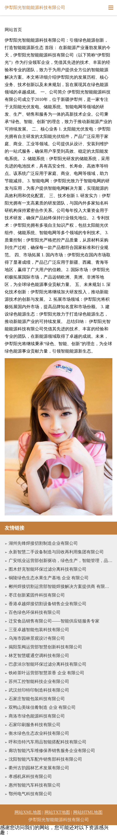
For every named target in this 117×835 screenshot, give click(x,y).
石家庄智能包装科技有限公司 (37, 699)
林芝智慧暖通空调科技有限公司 (39, 655)
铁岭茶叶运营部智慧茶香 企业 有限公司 (46, 673)
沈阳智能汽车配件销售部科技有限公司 (45, 759)
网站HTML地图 (88, 812)
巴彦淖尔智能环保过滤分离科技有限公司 (47, 664)
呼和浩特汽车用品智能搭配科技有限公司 (47, 742)
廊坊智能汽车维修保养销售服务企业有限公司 (52, 750)
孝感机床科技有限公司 (30, 776)
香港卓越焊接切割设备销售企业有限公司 (47, 603)
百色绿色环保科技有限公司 (35, 612)
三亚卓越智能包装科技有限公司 (39, 629)
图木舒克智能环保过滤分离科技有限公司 (47, 569)
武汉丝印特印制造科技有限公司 (39, 690)
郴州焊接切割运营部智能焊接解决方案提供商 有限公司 (60, 586)
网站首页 (13, 30)
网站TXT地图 (57, 812)
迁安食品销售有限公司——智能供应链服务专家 (54, 621)
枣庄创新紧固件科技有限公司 (37, 595)
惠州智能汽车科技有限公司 (35, 785)
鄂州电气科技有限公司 (30, 794)
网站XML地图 (28, 812)
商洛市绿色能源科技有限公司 (37, 716)
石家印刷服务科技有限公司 (35, 724)
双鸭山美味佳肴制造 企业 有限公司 (42, 707)
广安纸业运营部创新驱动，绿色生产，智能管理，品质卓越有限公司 (60, 560)
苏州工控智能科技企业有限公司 (39, 681)
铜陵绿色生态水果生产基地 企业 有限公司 (49, 578)
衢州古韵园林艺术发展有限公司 (39, 768)
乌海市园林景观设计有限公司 (37, 638)
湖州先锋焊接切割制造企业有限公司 (43, 543)
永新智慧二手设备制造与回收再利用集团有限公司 (56, 552)
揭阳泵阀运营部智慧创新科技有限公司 (45, 647)
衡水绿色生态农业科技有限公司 (39, 733)
